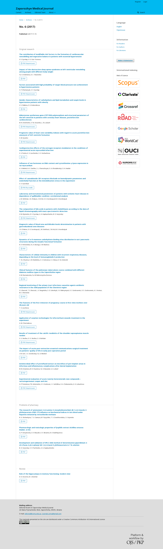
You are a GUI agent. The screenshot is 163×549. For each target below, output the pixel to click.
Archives (28, 12)
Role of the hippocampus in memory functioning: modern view (44, 474)
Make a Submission (125, 61)
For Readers (121, 44)
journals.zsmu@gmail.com (51, 514)
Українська (121, 30)
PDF (23, 79)
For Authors (121, 47)
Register (138, 2)
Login (145, 2)
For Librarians (121, 50)
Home (21, 20)
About (51, 12)
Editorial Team (40, 12)
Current (18, 12)
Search (142, 12)
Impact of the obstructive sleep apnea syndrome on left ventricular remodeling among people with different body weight (52, 70)
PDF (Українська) (28, 63)
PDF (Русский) (27, 188)
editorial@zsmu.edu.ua (33, 514)
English (119, 27)
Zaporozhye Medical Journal (34, 8)
